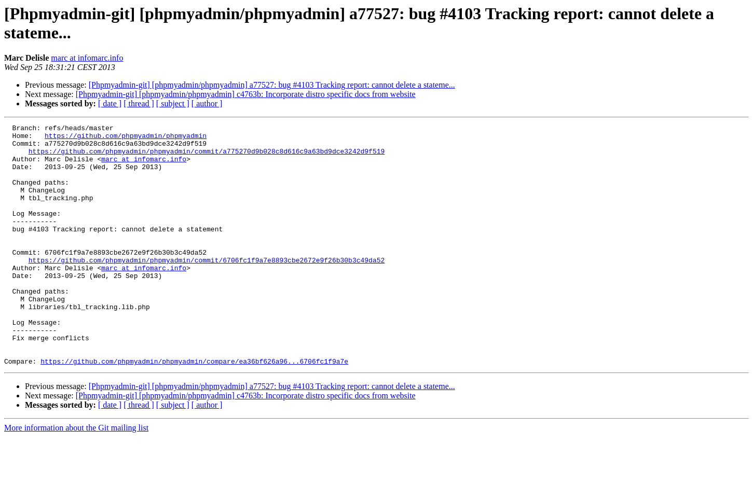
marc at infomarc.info (87, 57)
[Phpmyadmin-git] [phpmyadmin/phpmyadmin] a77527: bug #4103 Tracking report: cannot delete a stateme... (272, 84)
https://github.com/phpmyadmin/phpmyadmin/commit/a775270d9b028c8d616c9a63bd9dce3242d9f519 (207, 157)
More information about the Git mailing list (76, 476)
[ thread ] (139, 103)
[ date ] (109, 103)
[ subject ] (172, 103)
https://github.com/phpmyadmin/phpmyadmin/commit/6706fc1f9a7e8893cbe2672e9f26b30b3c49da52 (207, 288)
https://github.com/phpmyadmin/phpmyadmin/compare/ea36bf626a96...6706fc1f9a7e (194, 409)
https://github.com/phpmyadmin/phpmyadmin (126, 138)
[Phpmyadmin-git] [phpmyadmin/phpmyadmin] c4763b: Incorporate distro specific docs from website (246, 94)
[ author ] (207, 103)
